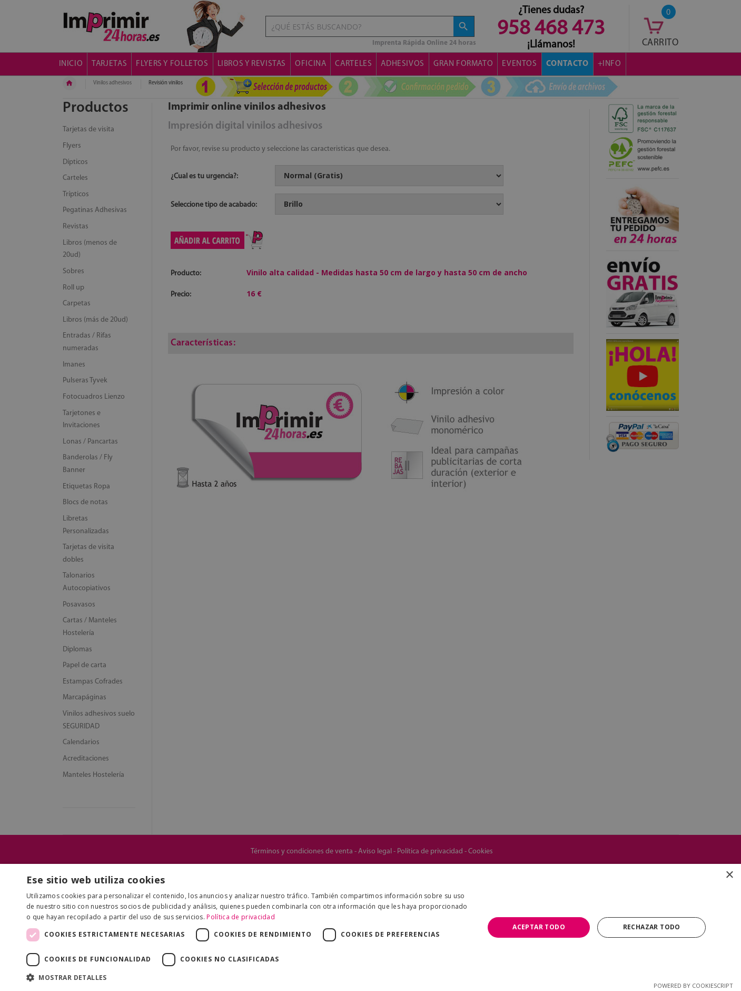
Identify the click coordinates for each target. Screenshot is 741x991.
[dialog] (370, 495)
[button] (248, 977)
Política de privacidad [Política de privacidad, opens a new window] (240, 916)
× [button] (729, 875)
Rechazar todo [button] (651, 926)
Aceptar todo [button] (538, 926)
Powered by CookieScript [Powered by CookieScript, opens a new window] (693, 985)
